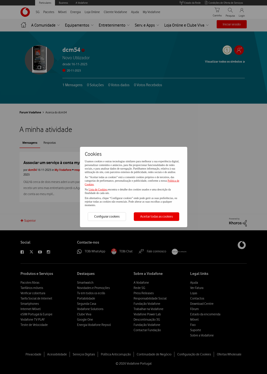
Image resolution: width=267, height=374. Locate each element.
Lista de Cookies (98, 189)
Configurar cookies (107, 216)
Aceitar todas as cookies (156, 216)
